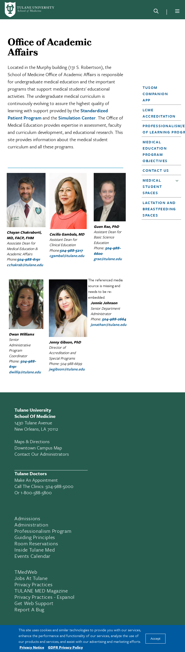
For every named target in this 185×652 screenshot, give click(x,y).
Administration (31, 524)
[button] (160, 93)
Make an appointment (36, 480)
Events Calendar (32, 556)
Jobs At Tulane (30, 578)
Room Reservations (36, 543)
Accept (155, 638)
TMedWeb (25, 571)
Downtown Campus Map (38, 447)
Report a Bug (29, 609)
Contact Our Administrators (41, 454)
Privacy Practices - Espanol (44, 596)
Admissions (27, 518)
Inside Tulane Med (34, 549)
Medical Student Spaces (152, 186)
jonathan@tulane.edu (108, 324)
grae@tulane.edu (108, 258)
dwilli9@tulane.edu (25, 372)
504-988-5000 (59, 486)
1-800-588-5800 (36, 492)
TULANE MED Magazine (41, 590)
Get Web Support (33, 603)
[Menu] (177, 11)
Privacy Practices (33, 584)
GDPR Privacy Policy (65, 647)
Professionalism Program (42, 530)
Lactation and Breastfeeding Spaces (159, 209)
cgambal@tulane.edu (66, 255)
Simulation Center (77, 117)
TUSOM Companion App (155, 94)
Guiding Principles (34, 537)
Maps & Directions (32, 441)
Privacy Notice (32, 647)
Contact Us (156, 170)
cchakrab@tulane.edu (25, 264)
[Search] (156, 12)
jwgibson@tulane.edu (67, 369)
